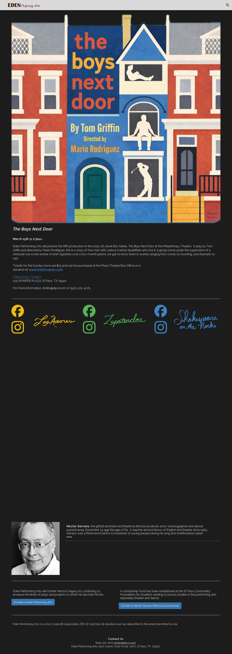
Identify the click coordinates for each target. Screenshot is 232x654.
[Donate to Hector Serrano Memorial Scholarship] (150, 605)
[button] (227, 5)
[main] (116, 229)
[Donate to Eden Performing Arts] (33, 602)
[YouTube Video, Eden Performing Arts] (116, 432)
